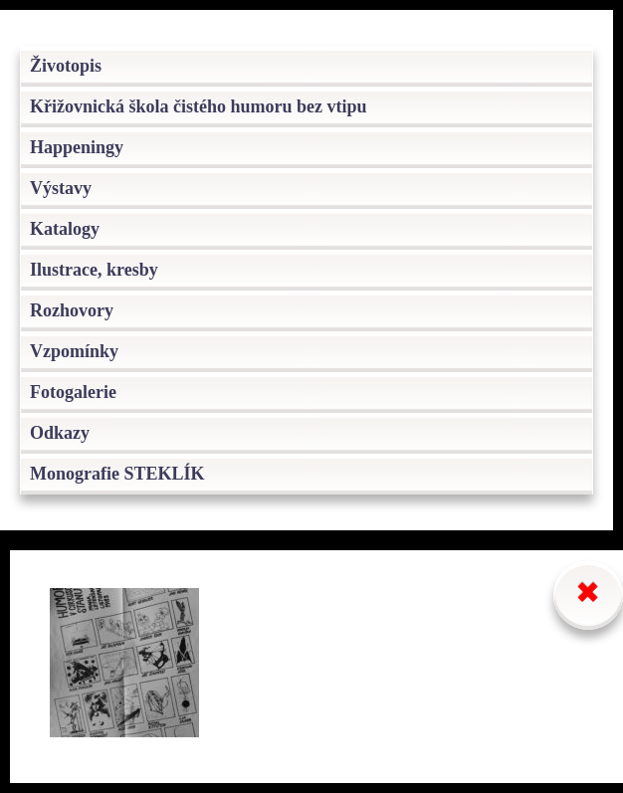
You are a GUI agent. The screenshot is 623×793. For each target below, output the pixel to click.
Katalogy (65, 229)
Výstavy (61, 188)
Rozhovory (71, 310)
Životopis (66, 66)
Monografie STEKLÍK (117, 474)
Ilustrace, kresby (94, 270)
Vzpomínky (74, 351)
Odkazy (60, 433)
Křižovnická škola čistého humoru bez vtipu (198, 106)
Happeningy (76, 147)
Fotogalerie (73, 392)
